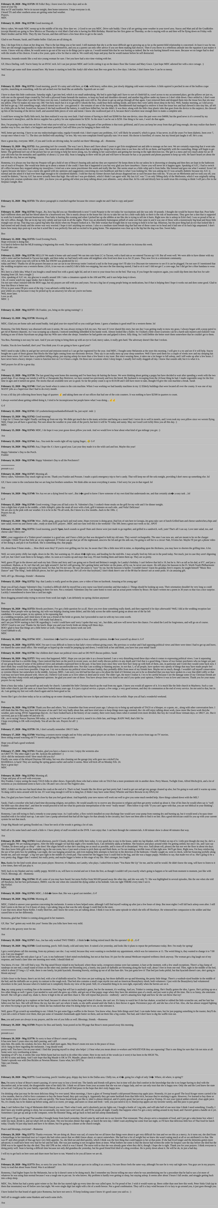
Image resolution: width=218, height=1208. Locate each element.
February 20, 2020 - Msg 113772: (18, 1134)
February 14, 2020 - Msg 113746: (18, 460)
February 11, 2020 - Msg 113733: (18, 201)
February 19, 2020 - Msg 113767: (18, 940)
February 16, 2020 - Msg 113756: (18, 653)
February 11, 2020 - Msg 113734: (18, 211)
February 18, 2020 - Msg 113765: (18, 893)
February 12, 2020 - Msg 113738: (18, 318)
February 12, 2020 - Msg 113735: (18, 239)
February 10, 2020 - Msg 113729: (18, 4)
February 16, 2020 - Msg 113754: (18, 639)
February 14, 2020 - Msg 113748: (18, 493)
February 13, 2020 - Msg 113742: (18, 416)
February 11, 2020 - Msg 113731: (18, 86)
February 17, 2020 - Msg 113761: (18, 751)
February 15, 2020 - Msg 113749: (18, 504)
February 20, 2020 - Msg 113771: (18, 1077)
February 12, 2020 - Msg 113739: (18, 375)
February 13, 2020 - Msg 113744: (18, 441)
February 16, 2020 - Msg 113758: (18, 707)
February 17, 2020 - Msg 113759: (18, 729)
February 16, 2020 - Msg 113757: (18, 658)
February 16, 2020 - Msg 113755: (18, 644)
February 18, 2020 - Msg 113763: (18, 841)
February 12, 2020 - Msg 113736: (18, 255)
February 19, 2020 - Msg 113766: (18, 899)
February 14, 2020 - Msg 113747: (18, 474)
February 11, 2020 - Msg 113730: (18, 23)
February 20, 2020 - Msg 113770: (18, 1038)
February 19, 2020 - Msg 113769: (18, 1025)
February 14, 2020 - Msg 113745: (18, 446)
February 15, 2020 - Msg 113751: (18, 529)
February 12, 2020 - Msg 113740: (18, 386)
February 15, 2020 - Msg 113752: (18, 581)
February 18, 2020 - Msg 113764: (18, 879)
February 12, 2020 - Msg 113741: (18, 411)
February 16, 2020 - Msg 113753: (18, 608)
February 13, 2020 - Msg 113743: (18, 430)
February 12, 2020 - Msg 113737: (18, 310)
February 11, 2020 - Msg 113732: (18, 146)
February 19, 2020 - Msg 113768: (18, 946)
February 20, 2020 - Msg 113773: (18, 1164)
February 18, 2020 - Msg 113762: (18, 775)
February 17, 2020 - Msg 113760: (18, 734)
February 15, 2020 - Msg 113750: (18, 521)
